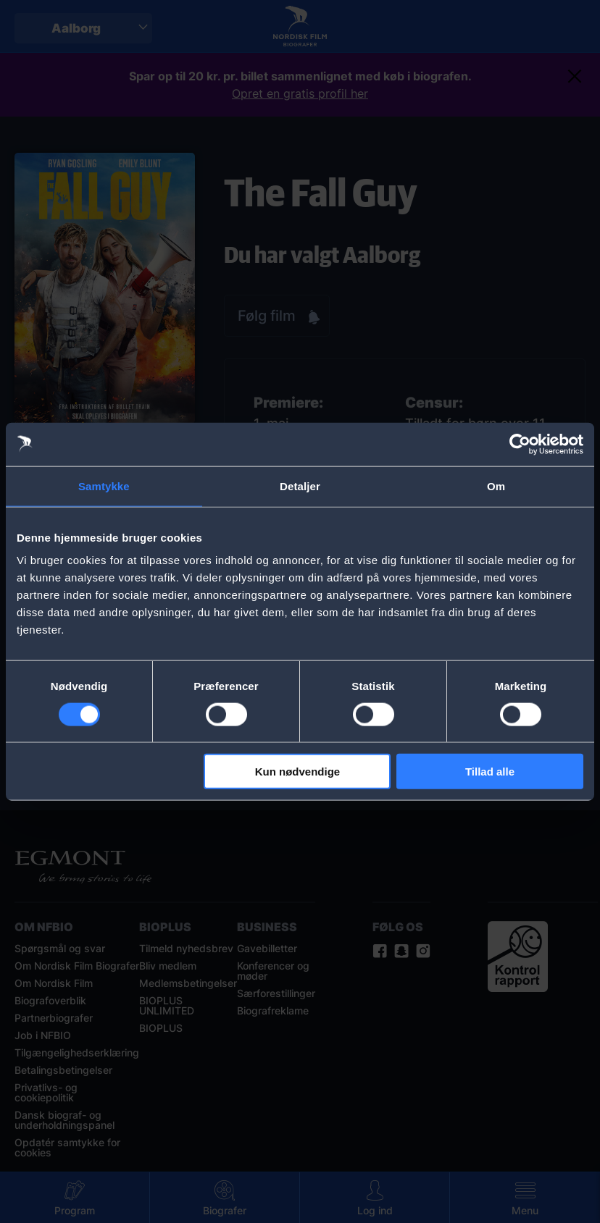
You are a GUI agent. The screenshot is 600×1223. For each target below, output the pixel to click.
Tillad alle (489, 771)
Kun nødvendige (298, 771)
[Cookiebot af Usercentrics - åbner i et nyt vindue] (520, 444)
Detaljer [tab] (300, 485)
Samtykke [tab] (104, 485)
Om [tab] (496, 485)
